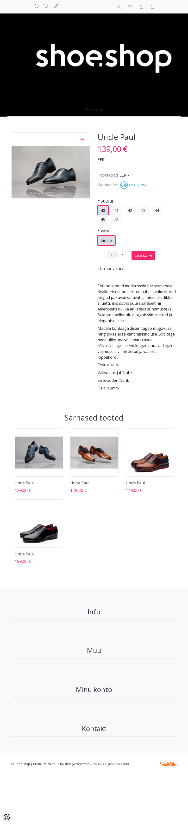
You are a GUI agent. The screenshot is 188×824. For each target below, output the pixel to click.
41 (116, 210)
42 (130, 210)
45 (103, 219)
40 (103, 210)
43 (143, 210)
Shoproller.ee (168, 764)
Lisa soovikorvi (111, 268)
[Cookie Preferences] (6, 817)
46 (116, 219)
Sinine (106, 240)
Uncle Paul (24, 483)
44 (157, 210)
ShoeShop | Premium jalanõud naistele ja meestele (52, 764)
